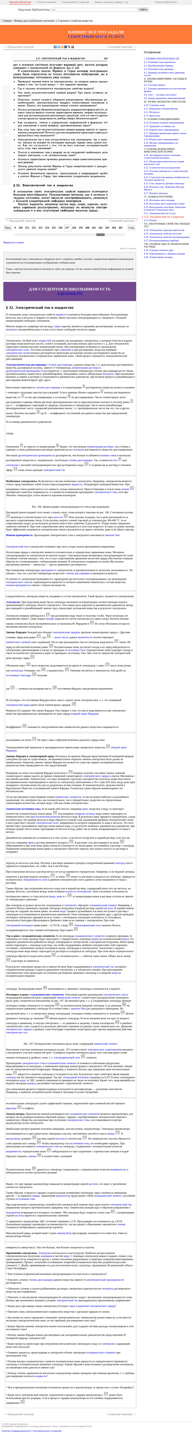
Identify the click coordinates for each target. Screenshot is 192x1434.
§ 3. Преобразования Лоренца (158, 65)
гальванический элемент (103, 905)
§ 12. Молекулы (151, 112)
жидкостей (45, 340)
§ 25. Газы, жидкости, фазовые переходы (164, 183)
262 (101, 227)
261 (94, 227)
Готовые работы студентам (75, 2)
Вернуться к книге (13, 242)
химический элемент (68, 997)
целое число (61, 637)
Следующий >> (121, 46)
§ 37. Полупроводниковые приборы (161, 240)
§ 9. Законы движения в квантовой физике (165, 98)
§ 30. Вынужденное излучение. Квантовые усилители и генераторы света (165, 208)
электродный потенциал (19, 925)
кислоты (108, 908)
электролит (12, 465)
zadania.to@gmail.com (166, 2)
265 (121, 227)
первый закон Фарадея (84, 713)
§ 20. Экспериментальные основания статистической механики (162, 156)
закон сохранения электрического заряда (92, 1306)
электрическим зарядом (66, 632)
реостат (58, 517)
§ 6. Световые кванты (154, 85)
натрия (125, 489)
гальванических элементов (85, 1113)
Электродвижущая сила (87, 925)
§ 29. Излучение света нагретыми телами (164, 203)
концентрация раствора (100, 446)
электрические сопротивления (105, 1049)
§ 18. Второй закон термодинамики (161, 139)
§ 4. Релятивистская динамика (159, 69)
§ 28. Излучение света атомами (159, 200)
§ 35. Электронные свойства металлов (163, 233)
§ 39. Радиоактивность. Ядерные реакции (164, 253)
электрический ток (54, 470)
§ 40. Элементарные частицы (158, 257)
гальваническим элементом (47, 994)
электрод (120, 863)
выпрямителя (13, 1151)
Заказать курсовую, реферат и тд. (112, 2)
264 (114, 227)
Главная (6, 20)
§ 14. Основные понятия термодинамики (164, 122)
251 (27, 227)
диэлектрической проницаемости (24, 370)
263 (107, 227)
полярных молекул (84, 813)
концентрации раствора (85, 367)
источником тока (79, 1143)
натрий (50, 618)
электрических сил (16, 1032)
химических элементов (68, 796)
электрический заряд (17, 704)
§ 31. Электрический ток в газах (160, 213)
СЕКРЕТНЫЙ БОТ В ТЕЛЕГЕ (96, 36)
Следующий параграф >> (123, 220)
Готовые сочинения (46, 2)
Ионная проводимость (19, 535)
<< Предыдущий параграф (20, 220)
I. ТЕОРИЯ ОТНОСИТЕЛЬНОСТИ (161, 58)
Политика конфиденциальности (16, 1431)
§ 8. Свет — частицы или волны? (160, 95)
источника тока (76, 650)
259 (81, 227)
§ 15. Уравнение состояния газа (159, 126)
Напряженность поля (35, 879)
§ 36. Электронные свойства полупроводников (167, 237)
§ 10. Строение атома (154, 105)
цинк (85, 808)
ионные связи (108, 455)
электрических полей (18, 352)
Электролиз (13, 602)
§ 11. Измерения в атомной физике (161, 108)
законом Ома (112, 535)
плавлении (65, 349)
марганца (11, 1108)
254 (47, 227)
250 (21, 227)
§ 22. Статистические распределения (162, 167)
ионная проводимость (18, 585)
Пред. (8, 227)
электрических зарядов (19, 1029)
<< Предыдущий (19, 46)
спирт (57, 326)
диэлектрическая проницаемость (36, 455)
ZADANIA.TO (69, 293)
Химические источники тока (23, 808)
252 (34, 227)
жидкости (61, 314)
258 (74, 227)
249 (14, 227)
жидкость (77, 484)
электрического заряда (96, 776)
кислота (113, 460)
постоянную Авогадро (18, 675)
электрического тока (17, 349)
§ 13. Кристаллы (152, 115)
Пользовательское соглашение (47, 1431)
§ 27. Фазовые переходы (156, 193)
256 (60, 227)
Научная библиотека (20, 2)
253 (41, 227)
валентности (85, 637)
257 (67, 227)
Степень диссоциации (60, 364)
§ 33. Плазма (150, 220)
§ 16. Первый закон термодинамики (161, 130)
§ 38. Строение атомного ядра (158, 250)
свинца (110, 1133)
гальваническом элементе (62, 1063)
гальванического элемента (89, 936)
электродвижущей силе (67, 1057)
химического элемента (18, 642)
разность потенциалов (78, 891)
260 (87, 227)
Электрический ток (17, 546)
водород (31, 1083)
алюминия (46, 1256)
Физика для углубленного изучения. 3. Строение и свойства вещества (53, 20)
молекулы (11, 329)
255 (54, 227)
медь (52, 896)
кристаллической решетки (45, 816)
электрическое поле (47, 822)
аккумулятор (13, 1138)
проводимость (48, 570)
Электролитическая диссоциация (26, 364)
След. (131, 227)
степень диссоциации (80, 460)
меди (63, 911)
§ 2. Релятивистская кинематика (160, 62)
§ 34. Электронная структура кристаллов (164, 230)
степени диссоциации (48, 387)
